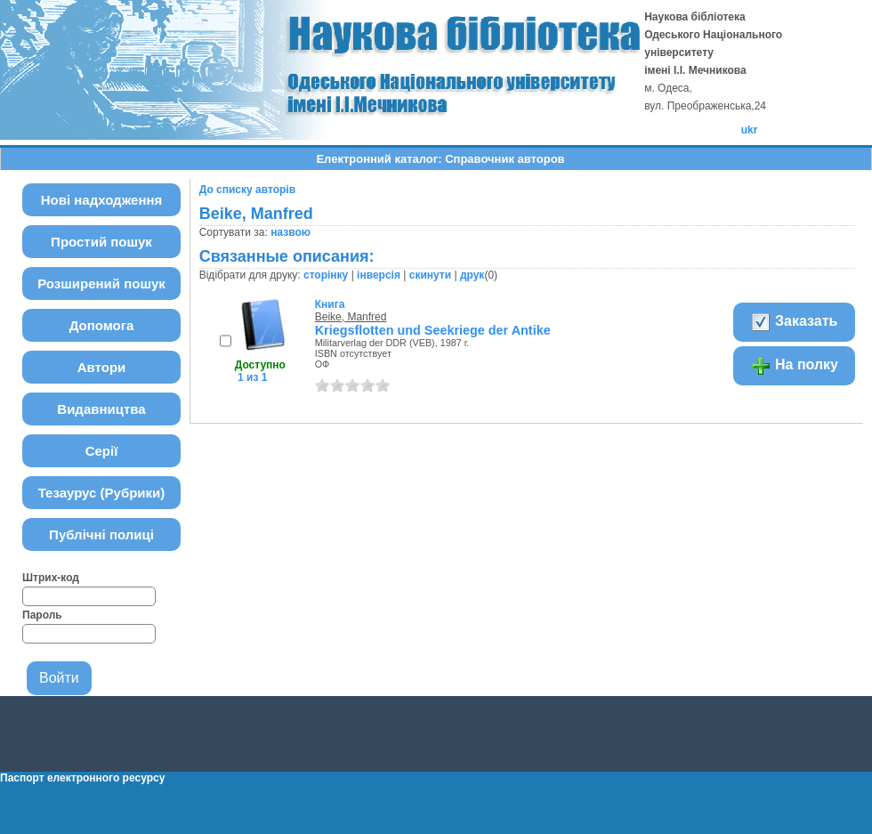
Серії (101, 450)
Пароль (42, 615)
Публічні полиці (101, 534)
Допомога (101, 325)
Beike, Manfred (351, 317)
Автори (101, 367)
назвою (290, 232)
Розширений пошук (101, 283)
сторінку (325, 275)
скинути (430, 275)
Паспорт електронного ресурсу (82, 778)
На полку (794, 366)
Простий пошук (101, 241)
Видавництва (101, 409)
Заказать (794, 322)
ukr (749, 130)
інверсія (378, 275)
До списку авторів (247, 189)
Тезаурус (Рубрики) (102, 492)
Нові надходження (102, 199)
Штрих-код (50, 577)
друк (472, 275)
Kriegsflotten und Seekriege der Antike (433, 330)
